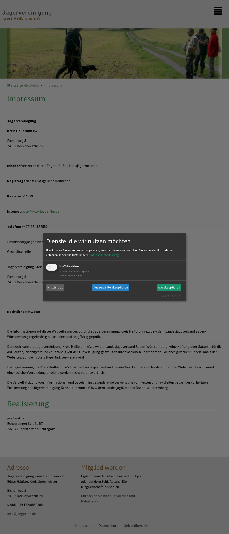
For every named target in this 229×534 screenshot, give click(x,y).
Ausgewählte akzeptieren (110, 287)
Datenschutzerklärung (104, 255)
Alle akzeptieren (169, 287)
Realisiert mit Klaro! (171, 295)
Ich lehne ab (55, 287)
